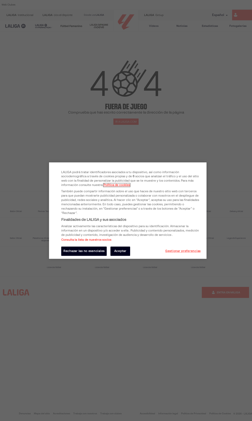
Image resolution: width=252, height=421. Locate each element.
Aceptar (120, 251)
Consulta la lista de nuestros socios (86, 240)
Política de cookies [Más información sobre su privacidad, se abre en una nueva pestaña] (117, 185)
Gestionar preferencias (183, 251)
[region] (128, 210)
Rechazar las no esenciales (84, 251)
